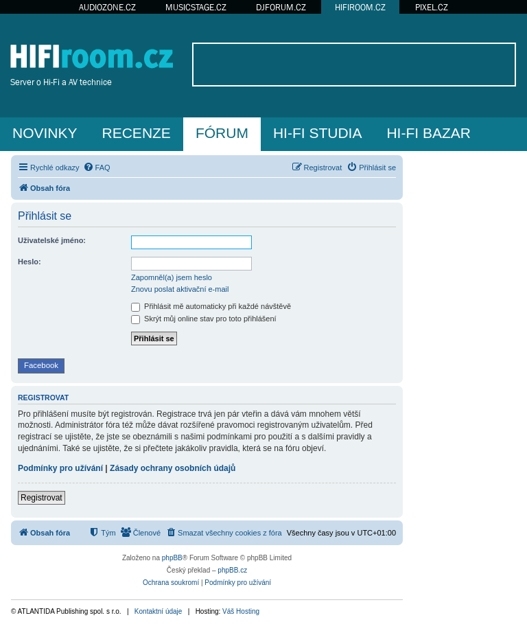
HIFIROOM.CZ (360, 7)
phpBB (172, 558)
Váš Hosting (240, 611)
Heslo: (29, 261)
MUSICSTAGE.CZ (195, 7)
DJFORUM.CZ (281, 7)
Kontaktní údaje (158, 611)
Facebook (41, 365)
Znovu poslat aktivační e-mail (180, 289)
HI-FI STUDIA (317, 133)
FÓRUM (222, 133)
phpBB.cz (232, 570)
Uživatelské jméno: (52, 240)
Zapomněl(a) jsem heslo (171, 277)
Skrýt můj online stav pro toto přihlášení (204, 318)
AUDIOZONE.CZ (107, 7)
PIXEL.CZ (431, 7)
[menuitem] (96, 167)
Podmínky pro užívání (60, 468)
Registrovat (41, 498)
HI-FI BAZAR (428, 133)
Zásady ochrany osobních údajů (172, 468)
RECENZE (136, 133)
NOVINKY (45, 133)
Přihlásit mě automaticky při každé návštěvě (211, 306)
